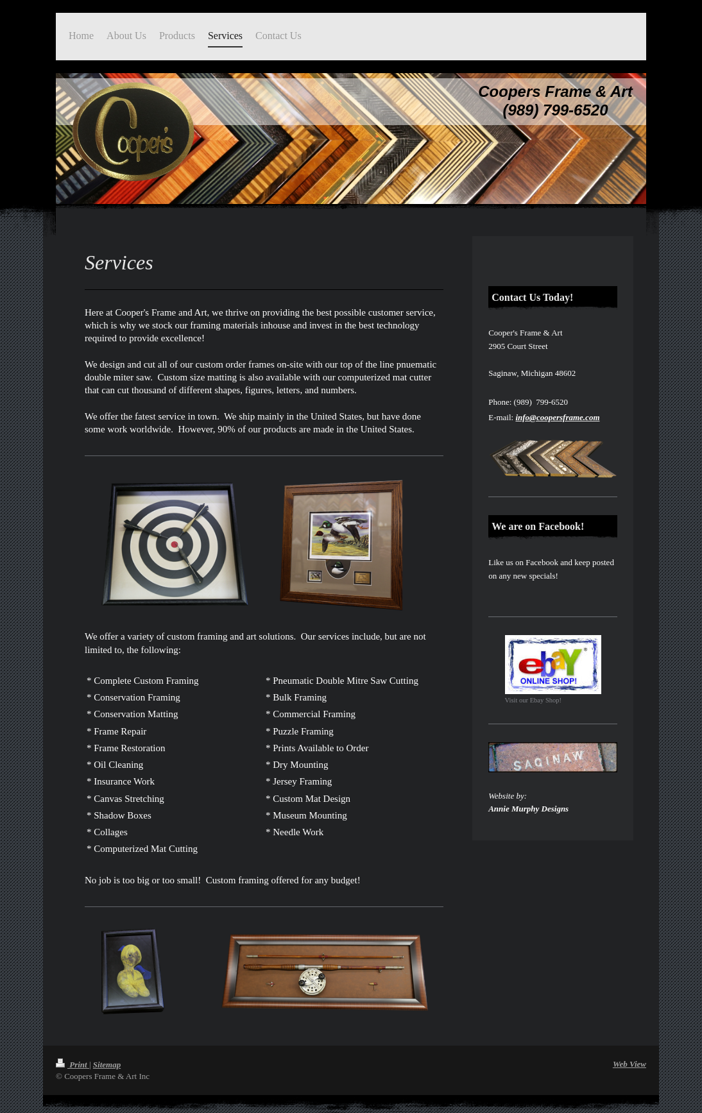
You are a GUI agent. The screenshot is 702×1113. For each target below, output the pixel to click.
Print (72, 1064)
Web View (629, 1064)
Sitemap (107, 1064)
